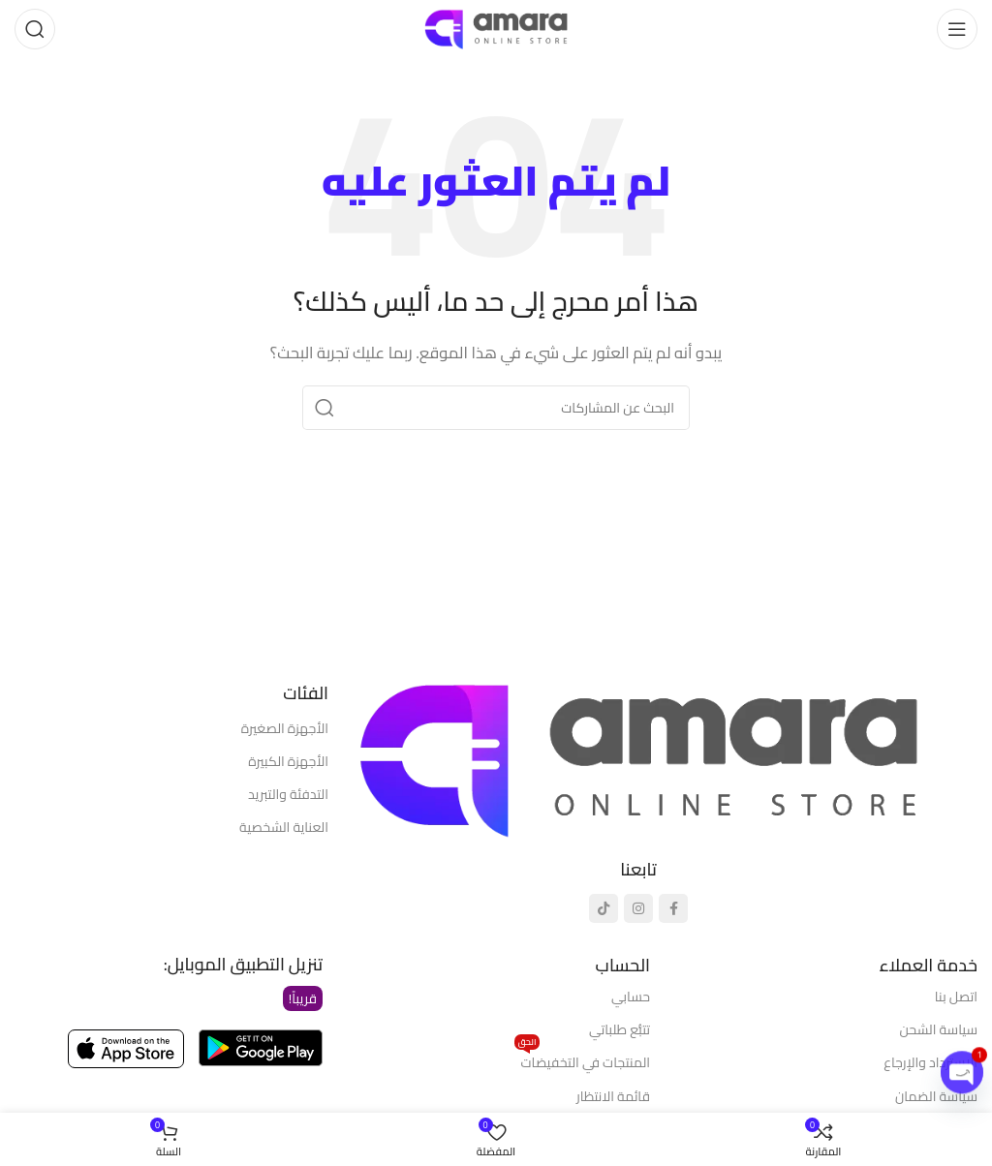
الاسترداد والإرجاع (930, 1062)
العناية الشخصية (283, 827)
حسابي (630, 996)
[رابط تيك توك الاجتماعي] (603, 908)
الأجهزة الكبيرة (288, 761)
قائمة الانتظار (613, 1096)
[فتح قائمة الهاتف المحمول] (957, 29)
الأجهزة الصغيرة (284, 728)
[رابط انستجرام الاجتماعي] (638, 908)
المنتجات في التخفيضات (582, 1060)
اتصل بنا (956, 996)
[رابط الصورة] (638, 758)
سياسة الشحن (938, 1029)
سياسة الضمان (936, 1096)
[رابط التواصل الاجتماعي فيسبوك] (673, 908)
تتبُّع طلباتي (619, 1029)
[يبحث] (35, 29)
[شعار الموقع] (496, 28)
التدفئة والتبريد (288, 794)
